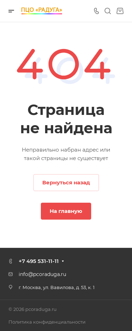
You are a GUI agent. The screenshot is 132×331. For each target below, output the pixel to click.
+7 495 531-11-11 (39, 261)
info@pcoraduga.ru (42, 274)
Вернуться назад (66, 182)
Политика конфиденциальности (47, 322)
